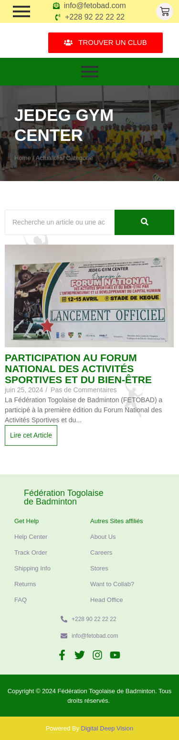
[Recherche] (60, 222)
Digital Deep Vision (107, 728)
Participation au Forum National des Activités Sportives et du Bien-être (78, 368)
